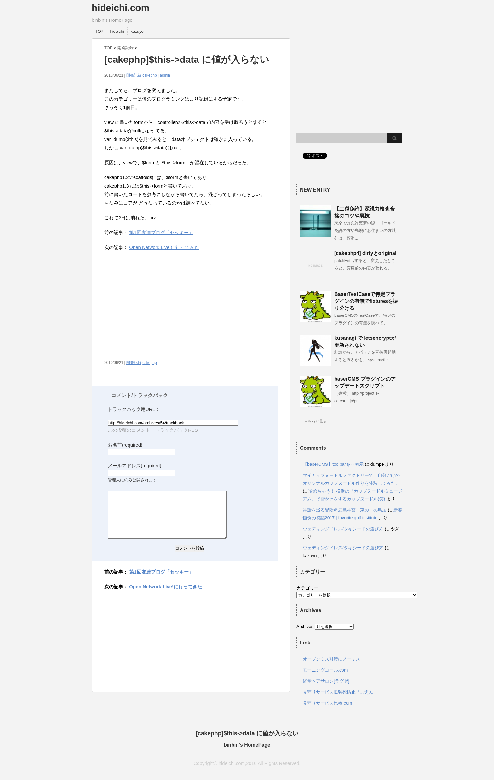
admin (165, 75)
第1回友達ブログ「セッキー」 (161, 232)
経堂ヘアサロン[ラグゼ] (326, 681)
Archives (304, 626)
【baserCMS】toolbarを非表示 (333, 464)
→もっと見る (315, 421)
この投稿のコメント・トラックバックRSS (153, 430)
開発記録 (125, 47)
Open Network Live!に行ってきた (164, 247)
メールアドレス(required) (134, 465)
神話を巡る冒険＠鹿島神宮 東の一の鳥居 (345, 509)
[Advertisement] (157, 308)
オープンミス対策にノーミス (331, 659)
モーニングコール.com (325, 670)
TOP (99, 31)
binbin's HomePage (247, 745)
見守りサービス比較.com (327, 703)
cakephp (149, 75)
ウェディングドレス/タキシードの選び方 (343, 528)
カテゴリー (307, 588)
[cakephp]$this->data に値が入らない (247, 733)
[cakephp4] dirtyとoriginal (365, 253)
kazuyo (137, 31)
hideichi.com (120, 8)
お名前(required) (125, 445)
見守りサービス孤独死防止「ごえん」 (340, 692)
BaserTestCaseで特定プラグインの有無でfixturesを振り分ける (366, 301)
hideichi (117, 31)
